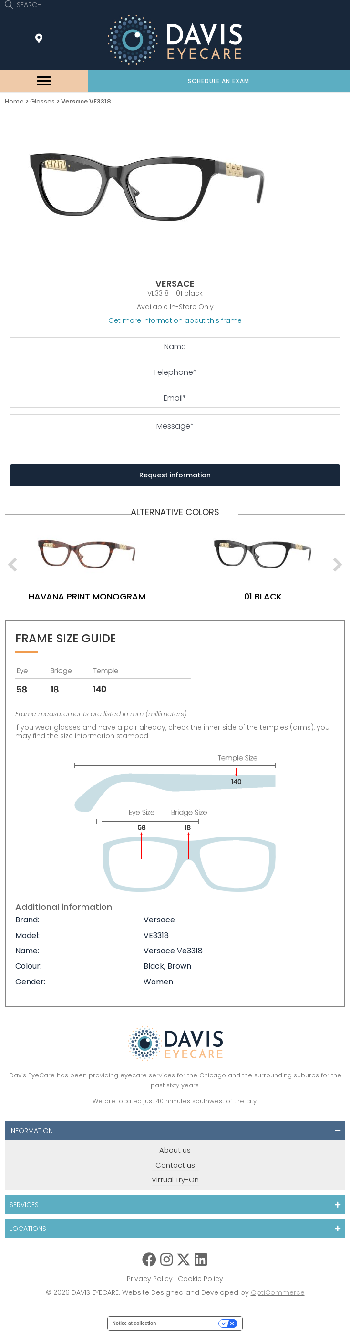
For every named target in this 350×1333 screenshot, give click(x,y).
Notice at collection (134, 1323)
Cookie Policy (200, 1278)
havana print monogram (109, 596)
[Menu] (44, 81)
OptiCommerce (278, 1292)
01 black (285, 596)
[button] (219, 81)
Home (14, 101)
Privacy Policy (150, 1278)
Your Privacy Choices (190, 1323)
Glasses (42, 101)
